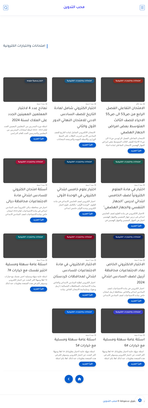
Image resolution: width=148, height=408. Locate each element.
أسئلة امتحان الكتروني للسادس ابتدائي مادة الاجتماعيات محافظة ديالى (26, 196)
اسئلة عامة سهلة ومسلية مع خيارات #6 (124, 343)
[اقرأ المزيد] (136, 150)
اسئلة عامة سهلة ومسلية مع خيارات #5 (75, 343)
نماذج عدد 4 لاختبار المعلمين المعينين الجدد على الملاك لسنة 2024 (27, 114)
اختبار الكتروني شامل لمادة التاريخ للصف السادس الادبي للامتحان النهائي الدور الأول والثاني (74, 117)
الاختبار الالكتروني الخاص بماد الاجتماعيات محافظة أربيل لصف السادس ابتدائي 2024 (123, 274)
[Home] (79, 379)
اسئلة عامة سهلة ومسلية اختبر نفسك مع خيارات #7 (26, 268)
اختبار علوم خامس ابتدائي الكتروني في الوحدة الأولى (76, 193)
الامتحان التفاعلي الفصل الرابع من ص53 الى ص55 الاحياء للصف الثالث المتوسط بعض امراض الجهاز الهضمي (125, 120)
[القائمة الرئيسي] (142, 7)
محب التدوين (74, 7)
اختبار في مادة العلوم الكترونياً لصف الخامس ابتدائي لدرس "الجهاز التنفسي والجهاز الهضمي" (124, 199)
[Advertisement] (97, 46)
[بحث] (5, 7)
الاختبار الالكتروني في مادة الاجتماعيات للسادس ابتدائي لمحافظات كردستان (74, 271)
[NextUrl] (69, 379)
